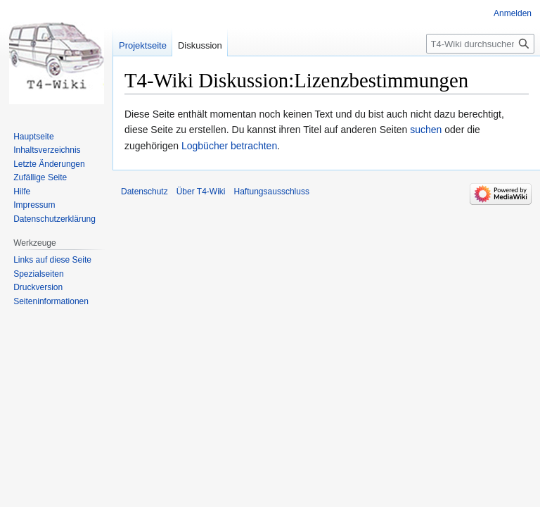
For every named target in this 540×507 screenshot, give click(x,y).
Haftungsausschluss (271, 191)
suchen (426, 129)
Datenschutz (144, 191)
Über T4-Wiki (201, 191)
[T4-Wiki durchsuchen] (480, 44)
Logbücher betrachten (229, 145)
